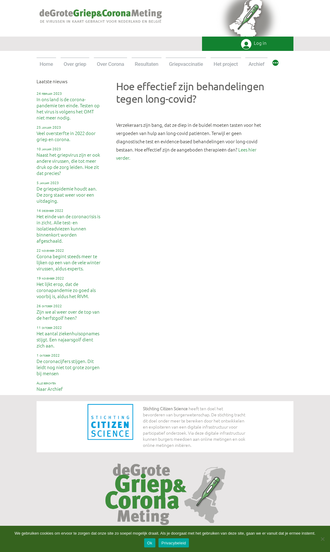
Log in (260, 43)
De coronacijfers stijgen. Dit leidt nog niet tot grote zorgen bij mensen (68, 364)
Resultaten (146, 64)
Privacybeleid (173, 543)
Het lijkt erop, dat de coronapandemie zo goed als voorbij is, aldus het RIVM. (66, 287)
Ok (149, 543)
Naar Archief (50, 386)
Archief (256, 64)
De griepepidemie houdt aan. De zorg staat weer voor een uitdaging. (67, 192)
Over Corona (110, 64)
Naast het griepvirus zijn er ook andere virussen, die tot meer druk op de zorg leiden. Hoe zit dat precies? (68, 161)
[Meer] (275, 63)
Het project (226, 64)
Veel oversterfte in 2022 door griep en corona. (66, 133)
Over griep (75, 64)
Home (46, 64)
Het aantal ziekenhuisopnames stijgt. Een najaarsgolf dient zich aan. (68, 337)
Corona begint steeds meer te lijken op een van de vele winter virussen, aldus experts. (69, 260)
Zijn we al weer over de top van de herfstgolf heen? (68, 312)
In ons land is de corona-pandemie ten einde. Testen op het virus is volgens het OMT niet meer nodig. (68, 106)
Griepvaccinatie (186, 64)
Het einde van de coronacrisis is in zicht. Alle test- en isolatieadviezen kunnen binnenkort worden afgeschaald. (68, 226)
